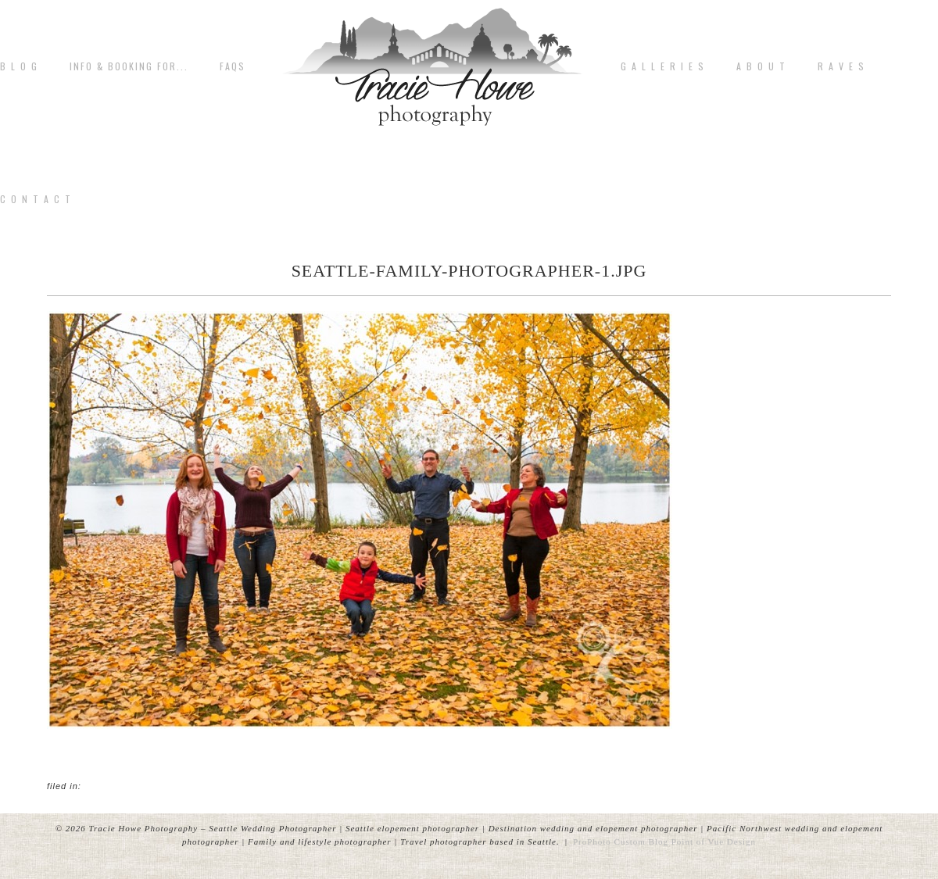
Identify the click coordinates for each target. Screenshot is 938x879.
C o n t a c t (36, 199)
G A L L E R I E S (663, 66)
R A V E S (841, 66)
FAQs (232, 66)
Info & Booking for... (129, 66)
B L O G (19, 66)
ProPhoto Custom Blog (620, 841)
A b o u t (761, 66)
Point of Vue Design (713, 841)
